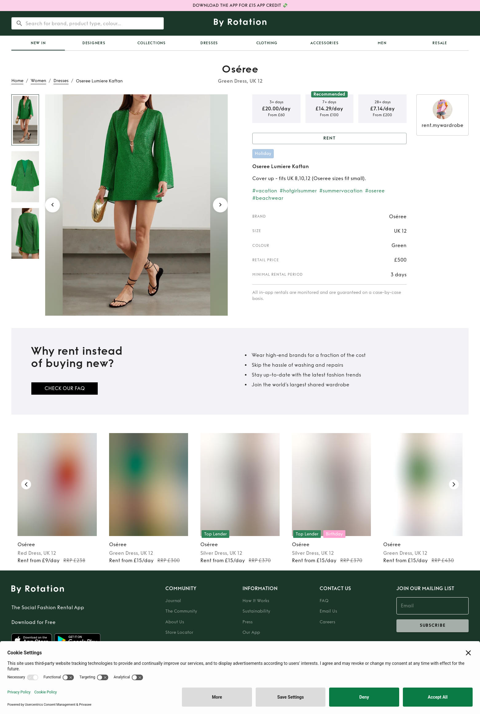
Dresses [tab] (209, 43)
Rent (329, 138)
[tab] (38, 43)
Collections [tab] (151, 43)
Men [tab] (382, 43)
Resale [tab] (439, 43)
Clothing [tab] (266, 43)
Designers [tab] (93, 43)
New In (38, 43)
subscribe (432, 625)
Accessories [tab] (324, 43)
